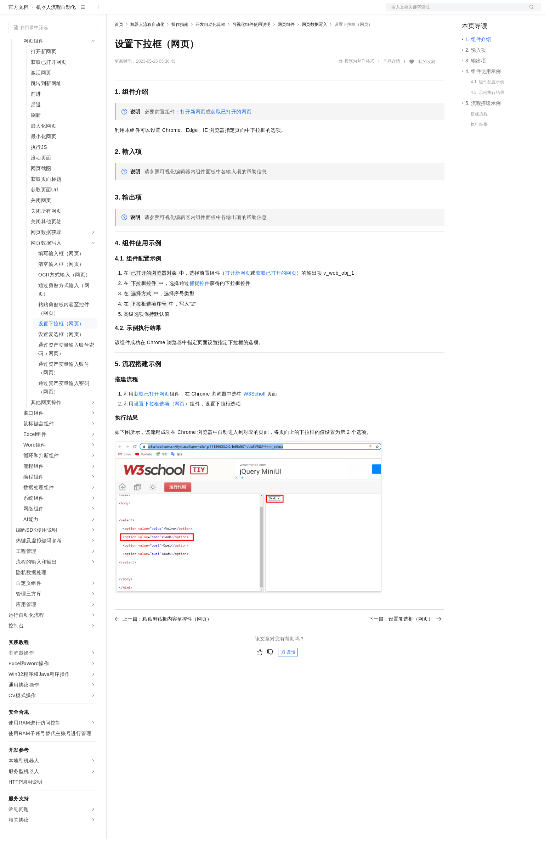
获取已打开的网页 (231, 134)
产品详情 (391, 84)
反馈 (287, 674)
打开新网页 (193, 134)
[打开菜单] (11, 11)
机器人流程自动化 (56, 30)
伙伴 (192, 11)
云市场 (172, 11)
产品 (92, 11)
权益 (136, 11)
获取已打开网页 (152, 416)
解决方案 (114, 11)
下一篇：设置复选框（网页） (405, 641)
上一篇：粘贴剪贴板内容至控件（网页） (163, 641)
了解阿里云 (233, 11)
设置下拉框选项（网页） (162, 426)
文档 (454, 11)
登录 (529, 11)
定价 (153, 11)
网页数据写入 (314, 47)
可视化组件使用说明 (251, 47)
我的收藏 (426, 84)
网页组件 (286, 47)
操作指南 (179, 47)
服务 (209, 11)
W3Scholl (254, 416)
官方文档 (18, 30)
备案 (469, 11)
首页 (119, 47)
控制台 (486, 11)
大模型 (72, 11)
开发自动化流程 (210, 47)
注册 (503, 11)
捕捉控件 (199, 306)
